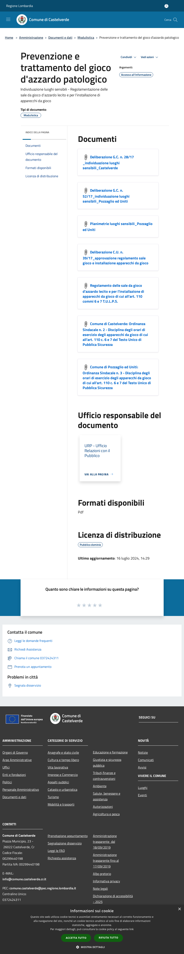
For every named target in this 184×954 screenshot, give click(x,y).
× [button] (179, 909)
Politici (7, 782)
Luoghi (142, 787)
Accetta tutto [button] (76, 938)
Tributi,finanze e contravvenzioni (104, 775)
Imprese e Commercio (63, 774)
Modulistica (86, 37)
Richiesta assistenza (62, 858)
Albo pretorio (102, 873)
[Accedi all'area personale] (166, 6)
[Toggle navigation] (8, 19)
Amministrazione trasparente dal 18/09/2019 (105, 841)
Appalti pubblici (58, 782)
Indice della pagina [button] (37, 132)
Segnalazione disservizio (65, 843)
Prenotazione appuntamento (68, 835)
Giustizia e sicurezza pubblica (107, 762)
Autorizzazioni (103, 806)
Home (9, 37)
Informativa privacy (106, 881)
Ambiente (99, 786)
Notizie (143, 752)
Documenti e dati (60, 37)
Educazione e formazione (110, 752)
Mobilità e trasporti (61, 804)
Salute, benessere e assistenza (106, 796)
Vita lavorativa (58, 767)
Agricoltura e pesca (106, 814)
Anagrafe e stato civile (63, 752)
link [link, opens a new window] (131, 929)
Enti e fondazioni (14, 774)
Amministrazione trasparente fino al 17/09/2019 (106, 860)
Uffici (6, 767)
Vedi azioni (150, 57)
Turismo (53, 796)
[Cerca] (175, 19)
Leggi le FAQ (56, 850)
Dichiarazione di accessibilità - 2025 (113, 898)
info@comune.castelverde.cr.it (24, 879)
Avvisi (142, 767)
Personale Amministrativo (20, 789)
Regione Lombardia (19, 5)
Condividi (129, 57)
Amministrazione (31, 37)
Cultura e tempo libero (63, 759)
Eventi (142, 795)
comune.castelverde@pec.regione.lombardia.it (42, 888)
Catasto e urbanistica (62, 789)
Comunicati (146, 759)
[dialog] (92, 929)
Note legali (100, 888)
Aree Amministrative (17, 759)
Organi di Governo (15, 752)
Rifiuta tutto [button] (108, 937)
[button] (92, 947)
